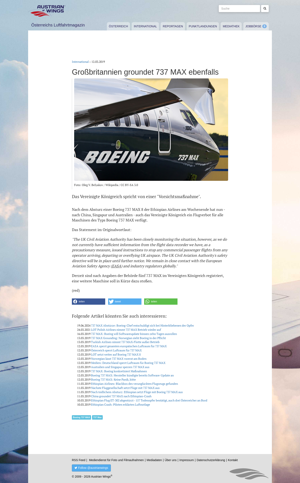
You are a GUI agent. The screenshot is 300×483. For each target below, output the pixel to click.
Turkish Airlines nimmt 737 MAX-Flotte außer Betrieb (125, 342)
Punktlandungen (203, 26)
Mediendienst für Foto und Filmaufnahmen (116, 460)
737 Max (97, 417)
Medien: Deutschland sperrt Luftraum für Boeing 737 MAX (128, 363)
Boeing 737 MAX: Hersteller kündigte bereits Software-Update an (132, 375)
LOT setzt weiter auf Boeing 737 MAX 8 (116, 354)
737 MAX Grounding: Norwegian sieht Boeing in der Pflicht (128, 338)
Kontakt (233, 460)
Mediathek (231, 26)
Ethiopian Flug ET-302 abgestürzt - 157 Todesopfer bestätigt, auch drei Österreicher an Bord (149, 400)
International (145, 26)
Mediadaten (154, 460)
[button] (88, 301)
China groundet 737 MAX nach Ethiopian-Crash (121, 396)
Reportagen (173, 26)
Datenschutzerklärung (211, 460)
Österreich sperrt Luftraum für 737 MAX (116, 350)
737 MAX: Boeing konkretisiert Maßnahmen (119, 371)
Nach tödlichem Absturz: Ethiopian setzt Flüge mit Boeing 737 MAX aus (137, 392)
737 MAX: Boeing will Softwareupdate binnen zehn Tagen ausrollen (134, 334)
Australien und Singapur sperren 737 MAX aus (120, 367)
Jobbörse (253, 26)
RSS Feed (78, 460)
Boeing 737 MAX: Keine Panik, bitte (113, 379)
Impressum (186, 460)
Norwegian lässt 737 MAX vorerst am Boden (118, 359)
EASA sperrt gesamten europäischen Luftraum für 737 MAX (129, 346)
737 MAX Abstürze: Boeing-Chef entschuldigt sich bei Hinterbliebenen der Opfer (142, 325)
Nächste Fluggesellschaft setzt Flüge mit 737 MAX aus (125, 388)
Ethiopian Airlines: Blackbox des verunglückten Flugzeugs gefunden (134, 384)
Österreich (118, 26)
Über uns (171, 460)
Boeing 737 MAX (81, 417)
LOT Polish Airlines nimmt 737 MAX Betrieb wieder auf (126, 330)
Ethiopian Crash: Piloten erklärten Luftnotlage (120, 404)
